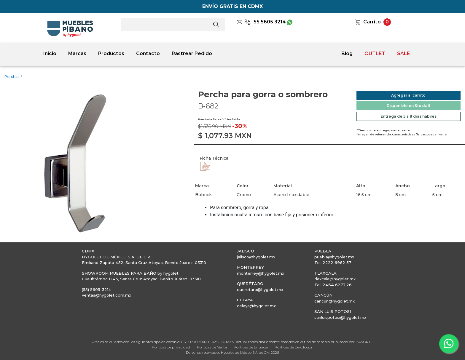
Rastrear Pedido (192, 53)
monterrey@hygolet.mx (260, 273)
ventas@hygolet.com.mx (106, 295)
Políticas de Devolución (294, 347)
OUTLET (374, 53)
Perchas (11, 76)
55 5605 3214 (265, 22)
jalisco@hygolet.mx (256, 257)
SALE (403, 53)
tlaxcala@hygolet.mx (335, 278)
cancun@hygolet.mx (334, 301)
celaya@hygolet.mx (256, 305)
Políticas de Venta (212, 347)
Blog (347, 53)
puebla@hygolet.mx (334, 257)
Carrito (372, 22)
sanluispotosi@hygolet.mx (340, 317)
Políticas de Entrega (251, 347)
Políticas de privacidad (171, 347)
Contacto (148, 53)
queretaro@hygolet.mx (260, 289)
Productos (111, 53)
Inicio (49, 53)
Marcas (77, 53)
